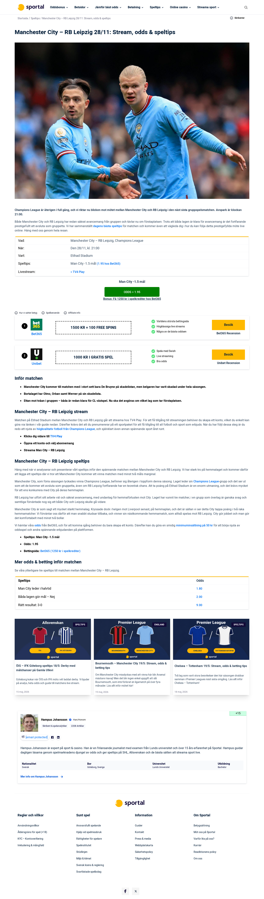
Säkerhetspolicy (144, 852)
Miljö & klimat (83, 859)
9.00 (199, 605)
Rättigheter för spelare (89, 839)
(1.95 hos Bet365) (108, 264)
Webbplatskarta (144, 845)
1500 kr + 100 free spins (93, 327)
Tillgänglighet (142, 859)
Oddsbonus (57, 7)
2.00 (199, 597)
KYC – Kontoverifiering (30, 839)
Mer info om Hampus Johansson (42, 777)
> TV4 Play (78, 272)
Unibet (36, 363)
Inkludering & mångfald (31, 845)
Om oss (198, 859)
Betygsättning (202, 826)
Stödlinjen (81, 852)
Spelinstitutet (83, 845)
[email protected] (37, 737)
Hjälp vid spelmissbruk (89, 832)
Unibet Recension (228, 363)
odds (37, 525)
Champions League (206, 481)
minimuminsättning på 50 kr (194, 525)
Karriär (197, 845)
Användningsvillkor (28, 826)
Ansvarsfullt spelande (88, 826)
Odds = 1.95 (132, 292)
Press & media (143, 839)
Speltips (155, 7)
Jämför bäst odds (106, 7)
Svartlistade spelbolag (88, 872)
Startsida (23, 18)
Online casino (179, 7)
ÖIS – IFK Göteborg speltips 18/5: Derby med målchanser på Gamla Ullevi (45, 668)
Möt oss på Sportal (204, 832)
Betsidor (79, 7)
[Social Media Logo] (125, 891)
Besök (228, 324)
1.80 (199, 589)
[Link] (53, 639)
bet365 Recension (228, 333)
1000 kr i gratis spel (93, 357)
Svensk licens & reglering (90, 865)
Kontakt (139, 832)
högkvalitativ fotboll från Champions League (66, 429)
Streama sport (206, 7)
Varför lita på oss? (204, 839)
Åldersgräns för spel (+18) (32, 832)
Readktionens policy (205, 852)
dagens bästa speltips (107, 226)
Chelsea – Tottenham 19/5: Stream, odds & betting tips (211, 666)
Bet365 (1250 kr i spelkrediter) (60, 551)
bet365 (36, 334)
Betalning (134, 7)
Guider (138, 826)
